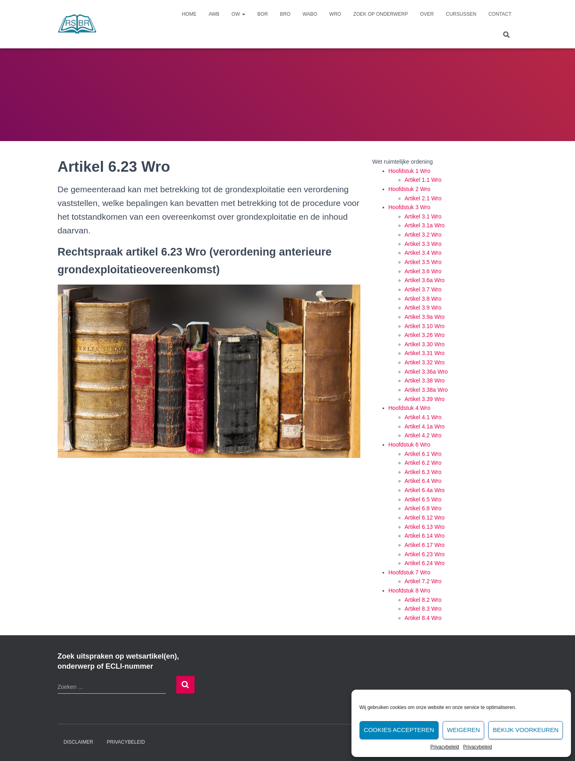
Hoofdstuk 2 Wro (410, 189)
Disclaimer (78, 742)
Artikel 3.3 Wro (423, 244)
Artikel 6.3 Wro (423, 472)
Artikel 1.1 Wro (423, 180)
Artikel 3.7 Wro (423, 289)
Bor (262, 14)
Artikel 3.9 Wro (423, 307)
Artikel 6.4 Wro (423, 481)
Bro (285, 14)
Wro (335, 14)
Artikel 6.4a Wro (425, 490)
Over (427, 14)
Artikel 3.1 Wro (423, 216)
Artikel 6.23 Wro (425, 554)
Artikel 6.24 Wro (425, 563)
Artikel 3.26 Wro (425, 335)
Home (189, 14)
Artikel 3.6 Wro (423, 271)
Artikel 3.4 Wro (423, 253)
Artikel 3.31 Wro (425, 353)
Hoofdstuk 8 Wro (410, 590)
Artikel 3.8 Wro (423, 298)
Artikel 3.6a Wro (425, 280)
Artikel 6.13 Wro (425, 527)
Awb (214, 14)
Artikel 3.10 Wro (425, 326)
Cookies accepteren (399, 729)
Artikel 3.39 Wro (425, 399)
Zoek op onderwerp (380, 14)
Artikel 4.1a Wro (425, 426)
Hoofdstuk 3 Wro (410, 207)
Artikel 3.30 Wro (425, 344)
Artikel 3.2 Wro (423, 234)
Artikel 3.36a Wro (426, 371)
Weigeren (463, 729)
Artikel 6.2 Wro (423, 463)
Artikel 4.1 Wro (423, 417)
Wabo (310, 14)
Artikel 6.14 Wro (425, 535)
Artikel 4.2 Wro (423, 435)
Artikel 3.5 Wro (423, 262)
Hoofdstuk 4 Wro (410, 408)
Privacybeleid (444, 747)
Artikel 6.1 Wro (423, 454)
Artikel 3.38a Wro (426, 390)
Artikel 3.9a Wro (425, 317)
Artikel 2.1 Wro (423, 198)
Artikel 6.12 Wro (425, 517)
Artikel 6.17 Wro (425, 545)
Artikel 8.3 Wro (423, 608)
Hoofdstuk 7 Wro (410, 572)
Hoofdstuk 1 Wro (410, 171)
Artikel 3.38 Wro (425, 380)
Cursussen (461, 14)
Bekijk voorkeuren (525, 729)
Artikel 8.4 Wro (423, 618)
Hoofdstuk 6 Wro (410, 444)
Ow (238, 14)
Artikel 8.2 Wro (423, 600)
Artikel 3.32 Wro (425, 362)
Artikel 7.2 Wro (423, 581)
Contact (499, 14)
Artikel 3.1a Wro (425, 225)
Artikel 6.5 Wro (423, 499)
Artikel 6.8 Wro (423, 508)
